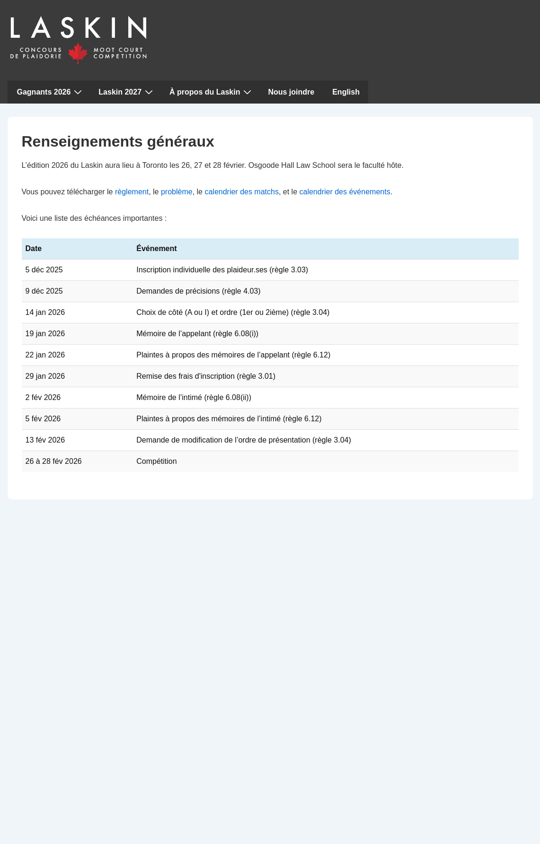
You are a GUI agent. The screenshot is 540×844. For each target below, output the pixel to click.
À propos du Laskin (211, 91)
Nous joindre (291, 92)
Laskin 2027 (126, 91)
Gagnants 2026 (51, 91)
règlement (132, 192)
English (346, 92)
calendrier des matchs (241, 192)
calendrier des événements (345, 192)
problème (177, 192)
